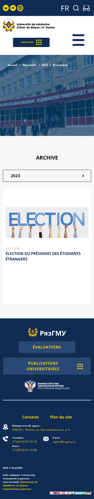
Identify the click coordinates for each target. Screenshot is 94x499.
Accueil (13, 65)
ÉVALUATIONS (47, 347)
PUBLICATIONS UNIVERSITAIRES (55, 366)
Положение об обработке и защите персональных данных (20, 485)
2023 (44, 65)
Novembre (60, 65)
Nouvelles (30, 65)
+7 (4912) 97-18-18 (24, 440)
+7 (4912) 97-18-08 (24, 448)
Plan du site (61, 417)
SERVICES (31, 42)
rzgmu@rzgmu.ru (64, 440)
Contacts (30, 417)
